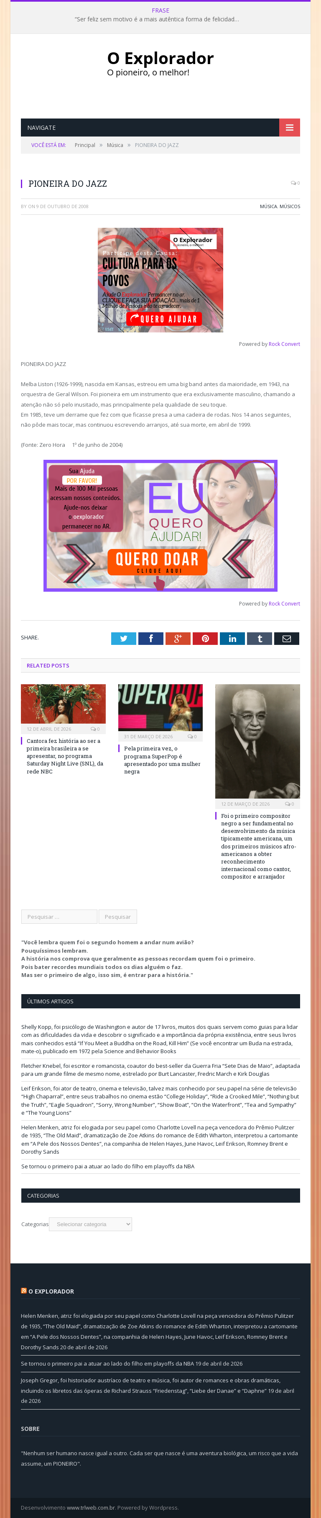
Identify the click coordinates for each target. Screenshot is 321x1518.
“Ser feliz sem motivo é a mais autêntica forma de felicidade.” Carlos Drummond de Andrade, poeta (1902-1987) (160, 19)
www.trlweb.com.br (91, 1507)
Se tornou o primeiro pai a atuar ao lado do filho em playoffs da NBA (107, 1166)
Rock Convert (284, 344)
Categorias (35, 1224)
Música (268, 206)
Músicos (290, 206)
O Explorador (51, 1291)
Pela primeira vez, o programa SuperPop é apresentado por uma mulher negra (162, 760)
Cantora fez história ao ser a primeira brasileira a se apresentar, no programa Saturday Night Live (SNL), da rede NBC (65, 756)
